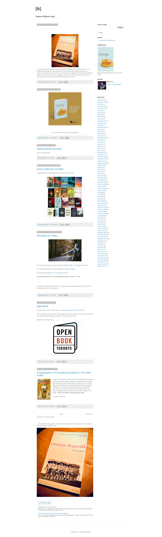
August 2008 (101, 215)
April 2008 (100, 224)
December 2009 (102, 182)
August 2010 (101, 165)
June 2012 (100, 140)
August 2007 (101, 241)
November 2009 (102, 184)
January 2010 (101, 180)
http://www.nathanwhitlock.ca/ (107, 40)
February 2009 (102, 203)
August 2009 (101, 190)
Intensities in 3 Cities (47, 235)
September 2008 (102, 213)
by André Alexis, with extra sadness (53, 513)
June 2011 (100, 144)
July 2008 (100, 218)
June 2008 (100, 220)
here (52, 320)
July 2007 (100, 243)
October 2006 (101, 262)
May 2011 (100, 146)
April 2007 (100, 249)
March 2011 (101, 150)
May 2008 (100, 222)
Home (61, 414)
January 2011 (101, 155)
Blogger (88, 532)
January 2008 (101, 230)
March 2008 (101, 226)
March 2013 (101, 133)
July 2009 (100, 192)
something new (60, 132)
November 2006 (102, 260)
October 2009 (101, 186)
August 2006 (101, 266)
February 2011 (102, 152)
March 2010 (101, 175)
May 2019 (100, 104)
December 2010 (102, 157)
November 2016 (102, 106)
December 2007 (102, 232)
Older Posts (89, 414)
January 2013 (101, 136)
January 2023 (101, 100)
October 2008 (101, 211)
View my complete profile (114, 84)
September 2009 (102, 188)
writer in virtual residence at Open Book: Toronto (70, 310)
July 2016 (100, 110)
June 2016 (100, 112)
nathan (111, 82)
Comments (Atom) (49, 417)
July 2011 (100, 142)
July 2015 (100, 119)
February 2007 (102, 253)
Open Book (42, 306)
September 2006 (102, 264)
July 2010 (100, 167)
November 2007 (102, 234)
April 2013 (100, 131)
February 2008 (102, 228)
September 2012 (102, 138)
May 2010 (100, 171)
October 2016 (101, 108)
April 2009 (100, 199)
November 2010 (102, 159)
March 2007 (101, 251)
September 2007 (102, 239)
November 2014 (102, 121)
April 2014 (100, 125)
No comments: (52, 82)
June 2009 (100, 194)
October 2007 (101, 237)
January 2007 (101, 255)
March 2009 (101, 201)
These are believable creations (62, 379)
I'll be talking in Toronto (61, 273)
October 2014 (101, 123)
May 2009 (100, 196)
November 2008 (102, 209)
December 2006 (102, 258)
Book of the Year (69, 173)
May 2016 (100, 115)
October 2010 (101, 161)
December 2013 (102, 127)
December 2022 (102, 102)
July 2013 (100, 129)
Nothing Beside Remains (49, 149)
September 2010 (102, 163)
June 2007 (100, 245)
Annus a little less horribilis (50, 169)
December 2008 (102, 207)
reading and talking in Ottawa (66, 269)
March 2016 (101, 117)
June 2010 (100, 169)
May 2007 (100, 247)
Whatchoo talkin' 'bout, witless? (46, 507)
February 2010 (102, 178)
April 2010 (100, 173)
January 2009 (101, 205)
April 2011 (100, 148)
